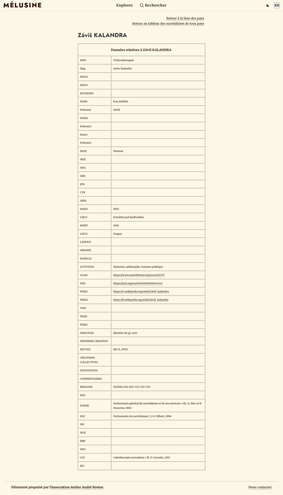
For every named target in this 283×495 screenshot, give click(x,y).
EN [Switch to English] (277, 5)
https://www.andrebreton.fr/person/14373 (139, 275)
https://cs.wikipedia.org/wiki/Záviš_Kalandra (141, 291)
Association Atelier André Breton (77, 487)
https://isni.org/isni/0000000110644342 (138, 283)
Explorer (124, 5)
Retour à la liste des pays (185, 18)
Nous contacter (260, 487)
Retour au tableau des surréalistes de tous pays (168, 23)
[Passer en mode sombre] (268, 5)
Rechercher (153, 5)
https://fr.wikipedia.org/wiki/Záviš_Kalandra (140, 299)
